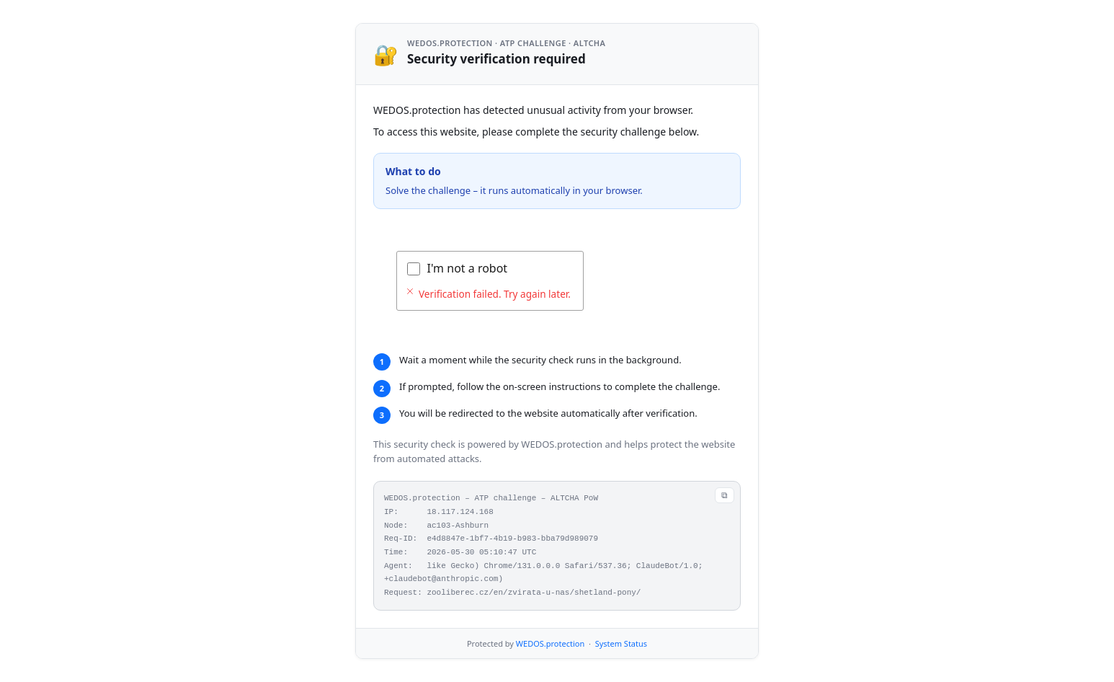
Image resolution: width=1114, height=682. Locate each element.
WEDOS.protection (550, 643)
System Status (621, 643)
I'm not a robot (467, 268)
